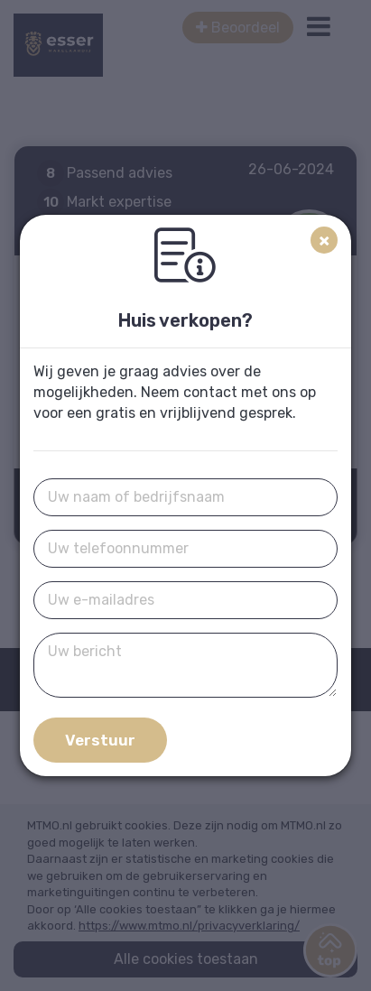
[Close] (324, 240)
